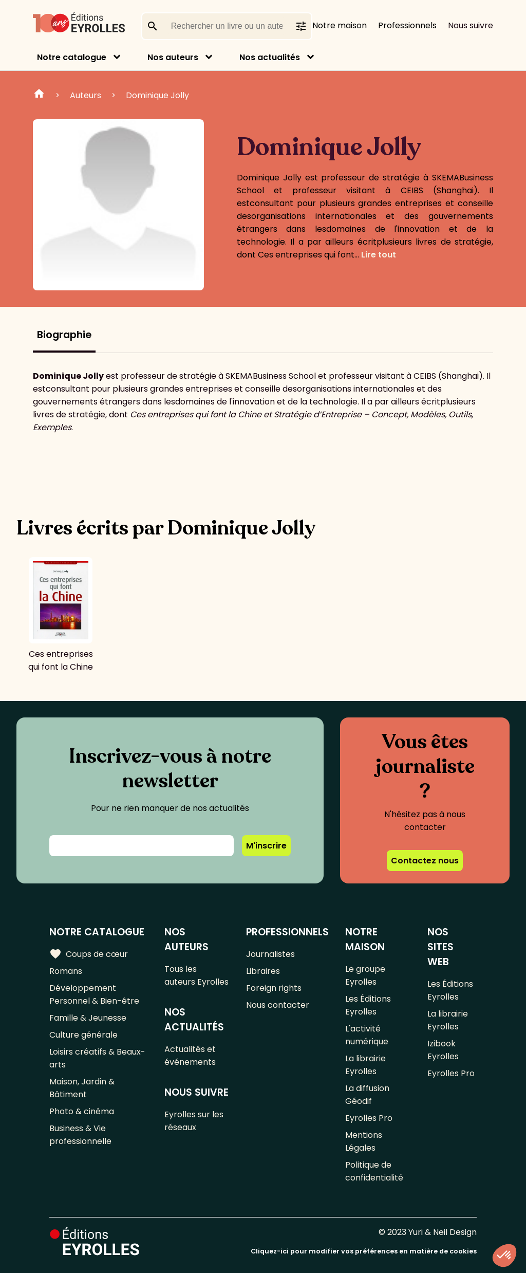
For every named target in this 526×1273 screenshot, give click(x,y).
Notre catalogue (71, 57)
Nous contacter (277, 1005)
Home (39, 95)
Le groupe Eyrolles (365, 975)
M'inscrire (266, 846)
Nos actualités (269, 57)
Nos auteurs (172, 57)
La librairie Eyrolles (365, 1065)
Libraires (263, 971)
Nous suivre (470, 25)
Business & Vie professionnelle (80, 1134)
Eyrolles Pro (368, 1118)
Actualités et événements (190, 1055)
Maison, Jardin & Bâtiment (82, 1088)
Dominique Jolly (157, 95)
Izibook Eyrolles (443, 1050)
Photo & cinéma (81, 1111)
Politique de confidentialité (374, 1171)
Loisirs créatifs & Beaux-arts (97, 1058)
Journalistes (270, 954)
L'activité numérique (366, 1035)
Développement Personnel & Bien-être (94, 994)
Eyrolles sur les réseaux (193, 1121)
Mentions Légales (363, 1141)
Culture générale (83, 1035)
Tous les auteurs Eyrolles (196, 975)
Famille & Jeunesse (87, 1018)
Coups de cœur (88, 954)
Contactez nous (425, 860)
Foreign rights (274, 988)
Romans (65, 971)
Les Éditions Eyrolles (368, 1005)
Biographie (64, 335)
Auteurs (85, 95)
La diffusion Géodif (367, 1094)
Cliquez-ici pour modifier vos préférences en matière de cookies (364, 1251)
